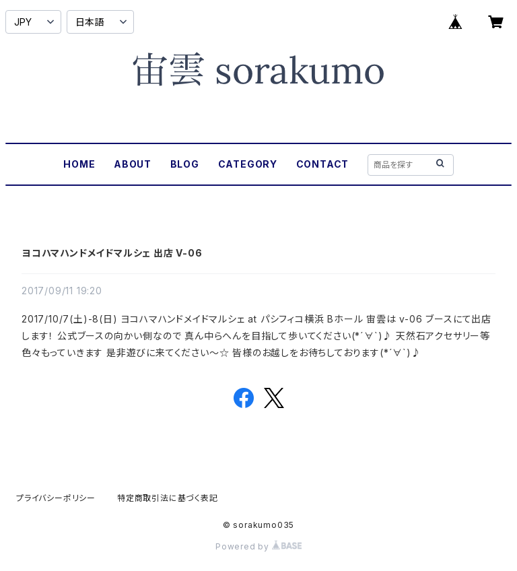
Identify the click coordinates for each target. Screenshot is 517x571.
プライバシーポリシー (56, 498)
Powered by (258, 546)
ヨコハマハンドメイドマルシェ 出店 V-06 (112, 253)
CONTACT (322, 164)
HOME (79, 164)
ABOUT (132, 164)
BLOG (184, 164)
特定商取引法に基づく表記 (167, 498)
